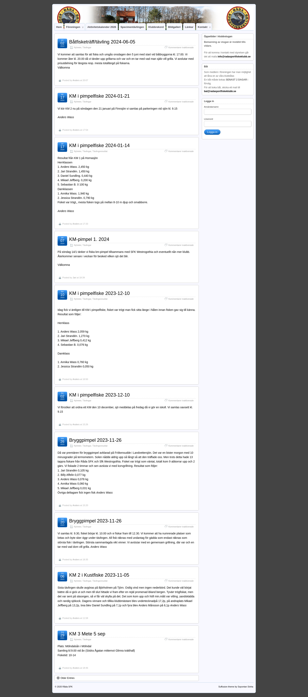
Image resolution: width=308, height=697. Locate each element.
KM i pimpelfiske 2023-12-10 (99, 293)
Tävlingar (86, 47)
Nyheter (77, 47)
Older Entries (66, 677)
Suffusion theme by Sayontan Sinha (235, 686)
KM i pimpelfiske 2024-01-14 (99, 145)
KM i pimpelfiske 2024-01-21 (99, 96)
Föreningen (75, 28)
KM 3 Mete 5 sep (87, 633)
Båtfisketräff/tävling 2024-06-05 (102, 41)
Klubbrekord (156, 27)
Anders (76, 80)
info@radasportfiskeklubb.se (234, 56)
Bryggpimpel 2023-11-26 (95, 440)
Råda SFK (68, 686)
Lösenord (208, 119)
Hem (59, 27)
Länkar (189, 27)
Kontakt (204, 28)
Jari (74, 277)
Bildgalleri (174, 27)
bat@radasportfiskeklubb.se (220, 91)
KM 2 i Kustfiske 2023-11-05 (99, 575)
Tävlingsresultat (100, 151)
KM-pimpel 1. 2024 (89, 239)
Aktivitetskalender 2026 (101, 27)
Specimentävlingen (132, 27)
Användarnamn (211, 107)
